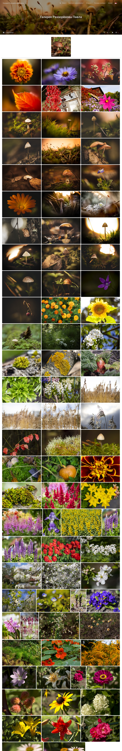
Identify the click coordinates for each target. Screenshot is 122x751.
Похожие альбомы (99, 3)
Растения (9, 33)
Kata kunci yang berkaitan (76, 3)
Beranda (4, 32)
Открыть (88, 3)
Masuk (110, 3)
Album (64, 3)
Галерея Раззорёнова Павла (13, 3)
